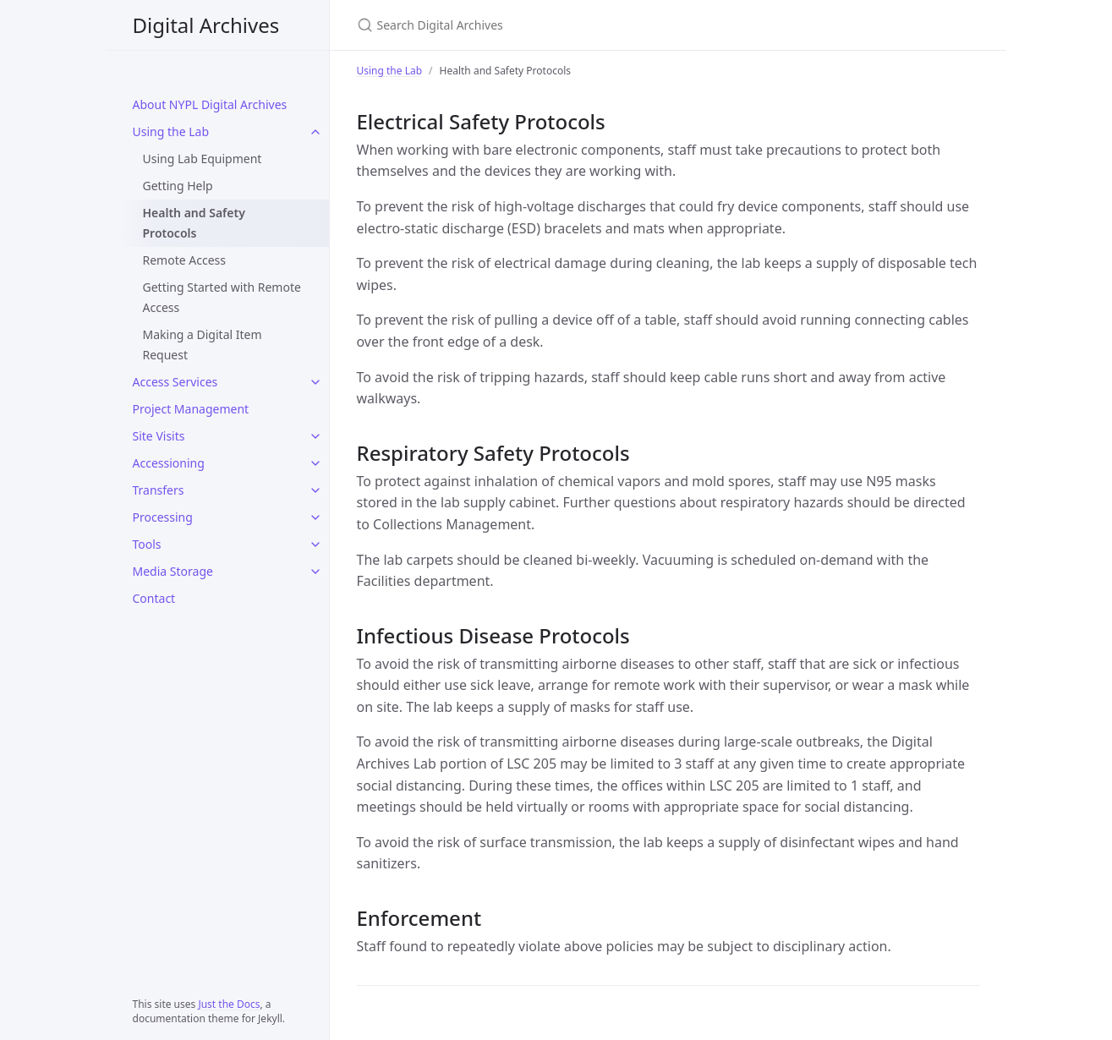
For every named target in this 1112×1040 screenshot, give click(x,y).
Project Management (191, 409)
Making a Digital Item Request (202, 344)
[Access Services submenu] (315, 382)
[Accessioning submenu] (315, 463)
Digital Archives (206, 25)
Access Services (175, 382)
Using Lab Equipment (202, 159)
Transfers (158, 490)
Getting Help (178, 186)
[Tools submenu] (315, 544)
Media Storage (173, 571)
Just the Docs (229, 1004)
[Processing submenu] (315, 517)
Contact (154, 598)
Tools (147, 544)
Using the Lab (171, 131)
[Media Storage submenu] (315, 571)
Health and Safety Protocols (194, 223)
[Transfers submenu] (315, 490)
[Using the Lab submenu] (315, 131)
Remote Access (184, 260)
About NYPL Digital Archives (210, 104)
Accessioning (169, 463)
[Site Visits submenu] (315, 436)
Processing (163, 517)
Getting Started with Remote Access (222, 297)
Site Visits (159, 436)
